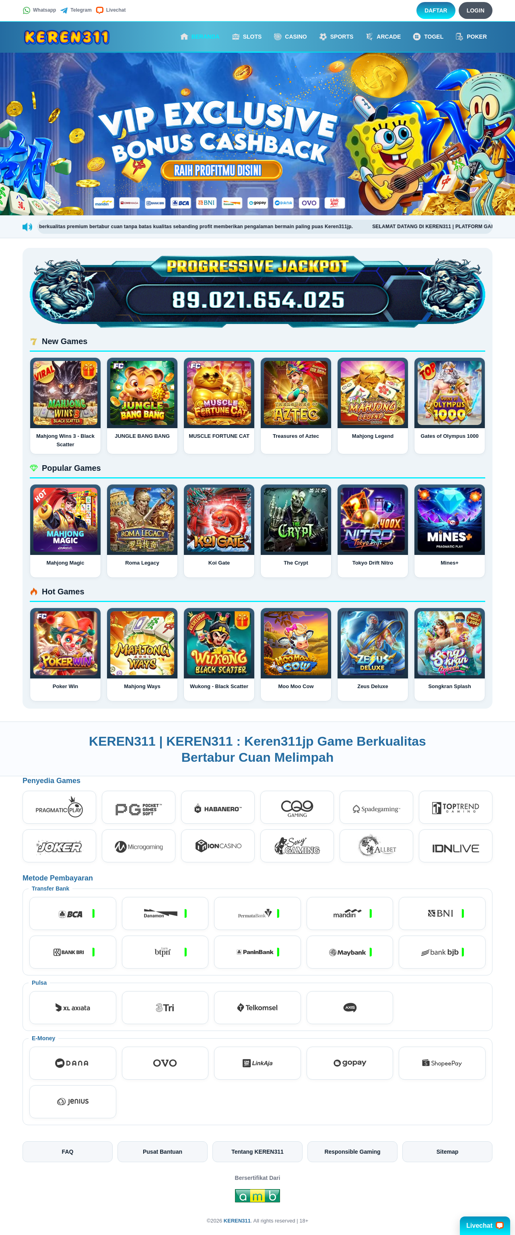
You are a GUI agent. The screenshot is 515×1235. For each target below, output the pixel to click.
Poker (471, 37)
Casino (290, 37)
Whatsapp (39, 10)
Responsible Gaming (352, 1151)
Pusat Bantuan (162, 1151)
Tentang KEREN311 (257, 1151)
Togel (428, 37)
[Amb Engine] (257, 1198)
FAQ (68, 1151)
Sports (336, 37)
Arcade (383, 37)
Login (475, 10)
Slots (247, 37)
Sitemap (447, 1151)
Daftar (435, 10)
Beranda (200, 37)
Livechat (111, 10)
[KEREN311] (67, 36)
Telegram (75, 10)
